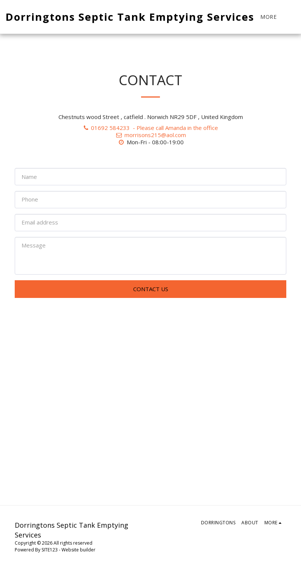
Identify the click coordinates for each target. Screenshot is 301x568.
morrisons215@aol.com (150, 135)
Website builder (78, 550)
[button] (295, 17)
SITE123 (49, 550)
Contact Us (150, 289)
